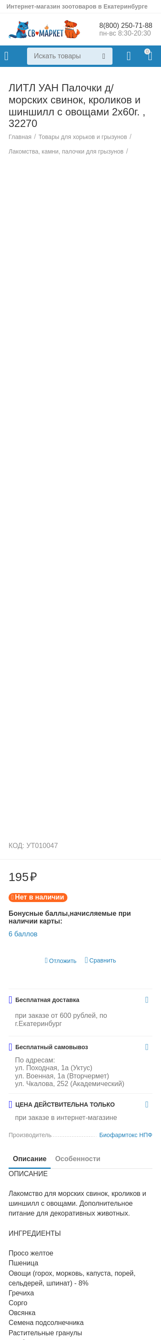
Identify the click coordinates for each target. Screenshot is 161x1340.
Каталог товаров (6, 56)
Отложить (61, 960)
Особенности (77, 1158)
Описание (29, 1158)
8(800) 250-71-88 (125, 25)
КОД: (16, 846)
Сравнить (100, 960)
